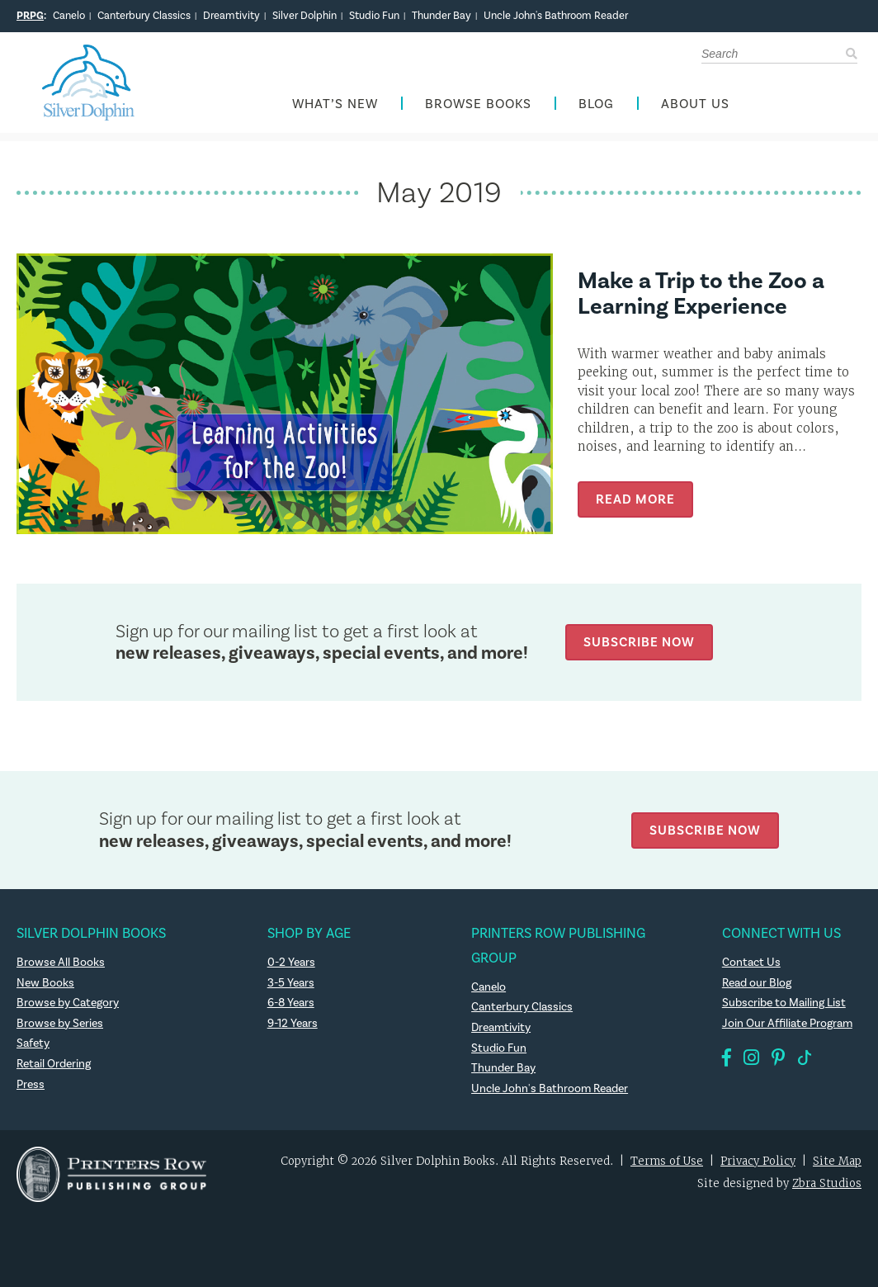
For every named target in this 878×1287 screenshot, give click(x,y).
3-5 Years (290, 983)
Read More (635, 499)
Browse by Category (68, 1003)
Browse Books (478, 104)
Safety (33, 1043)
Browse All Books (61, 962)
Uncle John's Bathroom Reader (556, 15)
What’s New (335, 104)
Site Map (837, 1161)
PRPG (30, 15)
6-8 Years (290, 1003)
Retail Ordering (54, 1064)
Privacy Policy (757, 1161)
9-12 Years (292, 1023)
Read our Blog (756, 983)
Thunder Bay (441, 15)
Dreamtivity (231, 15)
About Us (695, 104)
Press (31, 1084)
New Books (45, 983)
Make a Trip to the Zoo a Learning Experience (701, 294)
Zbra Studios (826, 1183)
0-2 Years (291, 962)
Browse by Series (60, 1023)
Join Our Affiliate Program (787, 1023)
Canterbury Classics (144, 15)
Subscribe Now (639, 642)
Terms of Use (666, 1161)
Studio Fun (374, 15)
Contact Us (751, 962)
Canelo (69, 15)
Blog (596, 104)
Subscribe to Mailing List (784, 1003)
